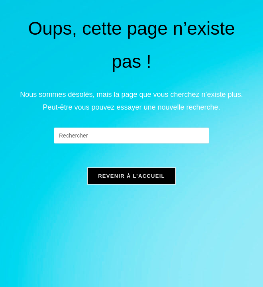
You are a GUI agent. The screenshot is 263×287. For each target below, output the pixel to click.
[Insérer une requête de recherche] (131, 136)
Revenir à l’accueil (131, 176)
